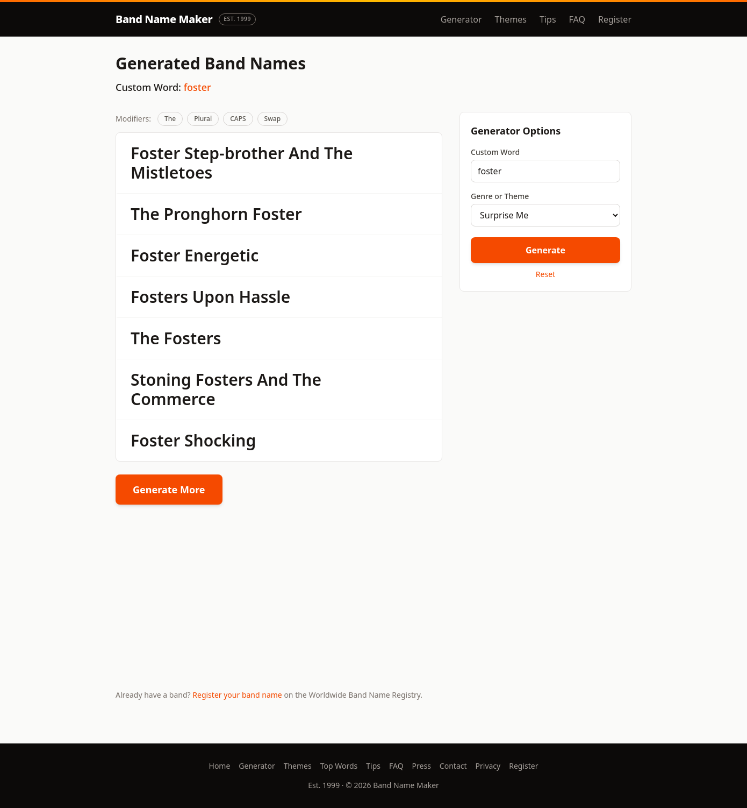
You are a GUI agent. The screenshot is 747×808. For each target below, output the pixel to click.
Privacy (488, 766)
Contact (453, 766)
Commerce (173, 399)
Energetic (221, 255)
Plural (203, 118)
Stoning (161, 379)
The (170, 118)
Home (220, 766)
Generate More (169, 489)
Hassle (264, 297)
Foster (155, 153)
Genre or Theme (500, 196)
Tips (548, 19)
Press (421, 766)
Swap (272, 118)
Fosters (159, 297)
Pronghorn (206, 214)
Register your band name (237, 695)
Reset (545, 274)
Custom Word (495, 152)
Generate (545, 250)
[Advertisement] (545, 376)
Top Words (339, 766)
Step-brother (234, 153)
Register (614, 19)
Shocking (220, 440)
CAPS (238, 118)
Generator (461, 19)
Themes (511, 19)
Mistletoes (171, 172)
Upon (213, 297)
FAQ (577, 19)
